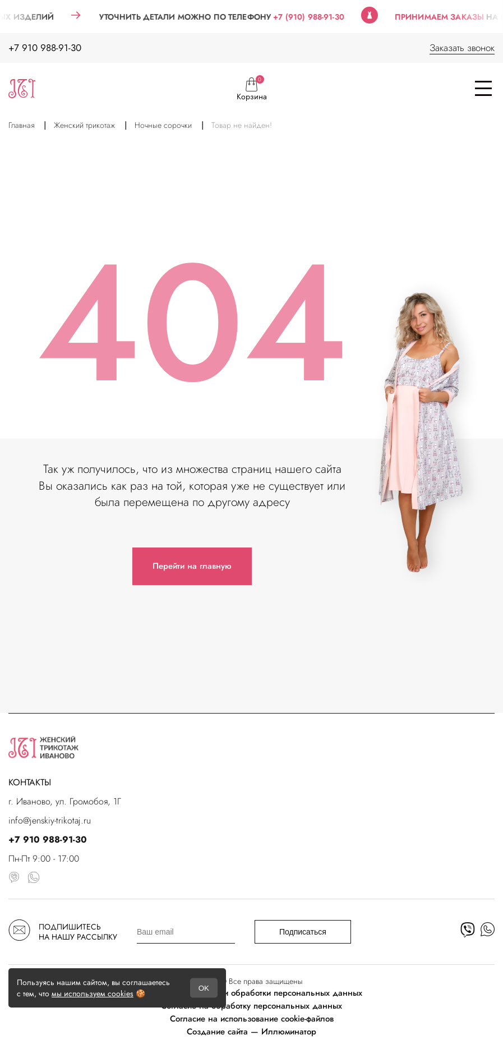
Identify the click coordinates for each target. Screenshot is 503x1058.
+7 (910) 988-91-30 (315, 16)
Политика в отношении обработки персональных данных (251, 993)
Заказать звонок (462, 47)
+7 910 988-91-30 (44, 47)
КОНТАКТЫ (29, 782)
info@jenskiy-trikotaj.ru (49, 820)
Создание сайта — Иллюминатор (251, 1031)
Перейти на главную (192, 566)
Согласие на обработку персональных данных (251, 1006)
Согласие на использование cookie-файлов (252, 1019)
